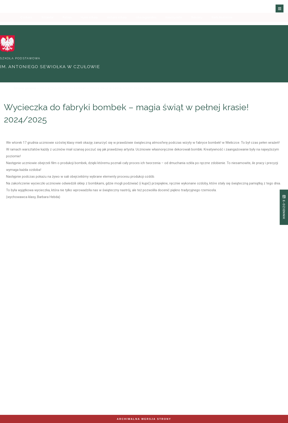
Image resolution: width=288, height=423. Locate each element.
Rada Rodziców (222, 26)
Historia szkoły (117, 26)
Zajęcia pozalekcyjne (214, 284)
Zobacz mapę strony (92, 404)
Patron (67, 26)
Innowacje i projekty (167, 284)
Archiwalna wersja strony (144, 419)
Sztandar (47, 26)
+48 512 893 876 (27, 387)
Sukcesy (197, 26)
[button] (280, 10)
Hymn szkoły (89, 26)
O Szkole (27, 284)
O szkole (26, 26)
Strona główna (25, 88)
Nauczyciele (173, 26)
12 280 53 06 (29, 392)
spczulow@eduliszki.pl (93, 387)
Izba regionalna (146, 26)
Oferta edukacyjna (120, 284)
